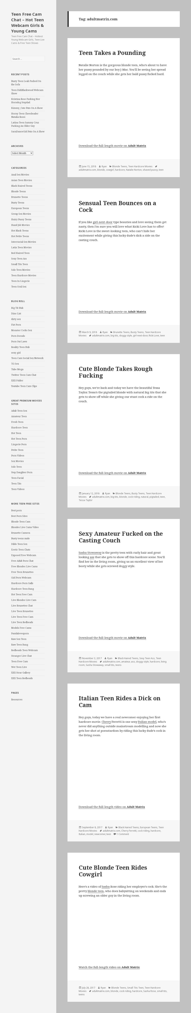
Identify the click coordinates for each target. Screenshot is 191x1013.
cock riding (134, 496)
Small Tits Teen (19, 264)
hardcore (120, 169)
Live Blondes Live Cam (23, 600)
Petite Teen (17, 450)
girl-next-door (103, 222)
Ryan (104, 166)
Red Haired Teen (20, 253)
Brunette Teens (19, 197)
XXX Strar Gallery (20, 672)
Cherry (106, 721)
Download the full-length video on (112, 807)
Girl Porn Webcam (21, 577)
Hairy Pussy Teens (21, 219)
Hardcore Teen (19, 427)
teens (118, 665)
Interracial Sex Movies (23, 241)
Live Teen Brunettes (22, 611)
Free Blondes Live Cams (24, 566)
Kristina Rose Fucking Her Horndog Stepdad (25, 100)
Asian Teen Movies (21, 180)
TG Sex (15, 363)
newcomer (99, 834)
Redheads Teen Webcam (24, 650)
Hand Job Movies (20, 225)
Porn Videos (17, 455)
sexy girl (16, 352)
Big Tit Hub (17, 307)
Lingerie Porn (19, 444)
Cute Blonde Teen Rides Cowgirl (113, 870)
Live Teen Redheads (22, 622)
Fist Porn (16, 324)
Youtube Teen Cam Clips (24, 386)
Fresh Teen (17, 422)
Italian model (147, 721)
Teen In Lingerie (20, 281)
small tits (109, 665)
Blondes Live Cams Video (25, 527)
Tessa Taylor (86, 500)
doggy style (125, 335)
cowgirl (110, 169)
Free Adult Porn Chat (22, 560)
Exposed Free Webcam (23, 555)
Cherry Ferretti (129, 830)
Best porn (16, 510)
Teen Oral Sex (18, 286)
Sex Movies (17, 461)
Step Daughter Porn (21, 472)
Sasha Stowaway (90, 552)
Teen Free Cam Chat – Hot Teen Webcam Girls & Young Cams (27, 22)
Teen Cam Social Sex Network (27, 358)
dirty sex (16, 319)
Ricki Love (154, 335)
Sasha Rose (149, 991)
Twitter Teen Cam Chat (23, 374)
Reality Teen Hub (20, 347)
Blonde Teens (18, 191)
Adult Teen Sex (19, 410)
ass (92, 557)
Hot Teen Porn (19, 438)
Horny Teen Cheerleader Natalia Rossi (24, 115)
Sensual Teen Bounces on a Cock (117, 206)
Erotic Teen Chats (20, 549)
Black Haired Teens (21, 185)
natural (144, 496)
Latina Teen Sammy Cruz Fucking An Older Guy (25, 124)
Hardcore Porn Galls (22, 583)
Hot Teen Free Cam (21, 594)
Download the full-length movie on (112, 145)
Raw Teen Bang (19, 644)
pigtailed (154, 496)
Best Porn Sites (19, 516)
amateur (125, 661)
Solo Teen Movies (20, 269)
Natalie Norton (134, 169)
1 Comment (123, 834)
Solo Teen (16, 466)
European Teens (20, 208)
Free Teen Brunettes (22, 572)
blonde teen (96, 891)
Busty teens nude (20, 538)
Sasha (106, 886)
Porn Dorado (18, 335)
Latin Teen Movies (21, 247)
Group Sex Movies (21, 213)
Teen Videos (17, 489)
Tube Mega (17, 369)
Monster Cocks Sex (21, 330)
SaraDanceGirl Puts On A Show (27, 131)
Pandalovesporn (20, 633)
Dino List (16, 313)
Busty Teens (17, 202)
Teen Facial (17, 478)
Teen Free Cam (19, 661)
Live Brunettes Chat (22, 605)
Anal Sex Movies (20, 174)
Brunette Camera (20, 532)
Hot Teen (16, 433)
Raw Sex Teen (18, 639)
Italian (82, 834)
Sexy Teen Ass (19, 258)
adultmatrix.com (87, 169)
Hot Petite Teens (20, 236)
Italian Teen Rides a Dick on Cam (120, 701)
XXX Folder (17, 380)
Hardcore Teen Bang (22, 588)
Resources (16, 699)
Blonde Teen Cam (20, 521)
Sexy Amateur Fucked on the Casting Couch (121, 537)
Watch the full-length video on (109, 967)
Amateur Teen (19, 416)
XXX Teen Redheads (22, 678)
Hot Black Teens (20, 230)
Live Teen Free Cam (22, 616)
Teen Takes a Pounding (112, 53)
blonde (101, 169)
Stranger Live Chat (21, 655)
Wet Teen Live (19, 667)
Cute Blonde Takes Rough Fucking (116, 372)
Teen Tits (16, 483)
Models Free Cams (21, 627)
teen (161, 169)
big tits (114, 335)
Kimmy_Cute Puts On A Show (27, 108)
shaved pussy (150, 169)
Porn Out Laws (19, 341)
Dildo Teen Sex (19, 544)
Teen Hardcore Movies (23, 275)
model (89, 834)
